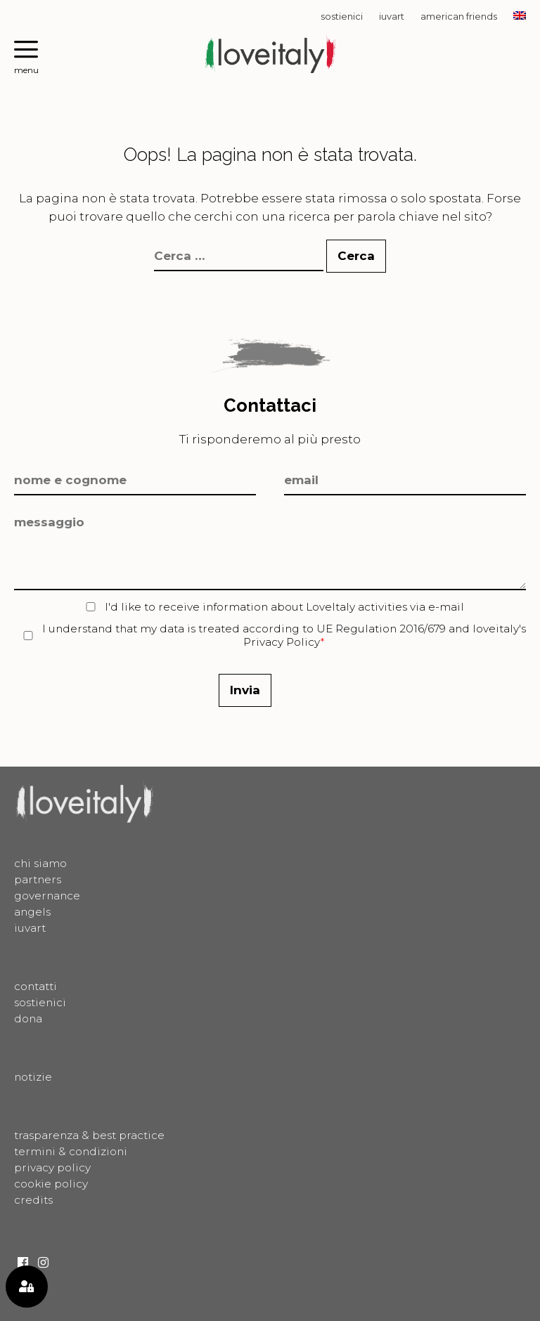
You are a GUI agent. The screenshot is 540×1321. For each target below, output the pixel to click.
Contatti (35, 986)
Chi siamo (40, 863)
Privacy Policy (282, 642)
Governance (47, 895)
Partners (37, 879)
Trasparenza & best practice (89, 1135)
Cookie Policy (51, 1183)
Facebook (23, 1262)
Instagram (43, 1262)
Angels (32, 911)
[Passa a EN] (519, 16)
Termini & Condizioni (70, 1151)
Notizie (33, 1077)
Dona (28, 1018)
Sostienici (342, 16)
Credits (33, 1199)
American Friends (458, 16)
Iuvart (391, 16)
